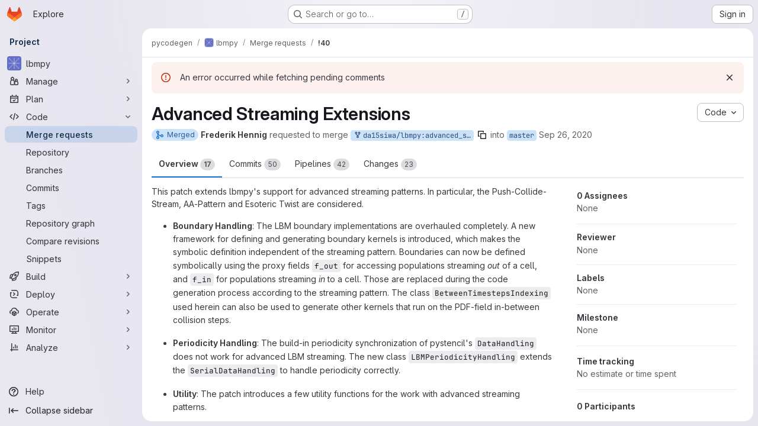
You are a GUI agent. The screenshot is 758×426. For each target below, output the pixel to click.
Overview (187, 164)
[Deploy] (71, 294)
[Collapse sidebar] (71, 410)
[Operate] (71, 312)
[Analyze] (71, 347)
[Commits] (71, 187)
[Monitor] (71, 329)
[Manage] (71, 81)
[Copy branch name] (482, 135)
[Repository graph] (71, 223)
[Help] (71, 391)
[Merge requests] (71, 134)
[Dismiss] (729, 77)
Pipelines (322, 164)
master (521, 135)
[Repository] (71, 152)
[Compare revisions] (71, 241)
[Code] (71, 116)
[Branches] (71, 170)
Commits (255, 164)
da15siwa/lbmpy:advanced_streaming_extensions (413, 136)
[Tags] (71, 205)
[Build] (71, 276)
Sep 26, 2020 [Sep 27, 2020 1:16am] (565, 135)
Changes (390, 164)
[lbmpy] (71, 63)
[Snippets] (71, 258)
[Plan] (71, 99)
